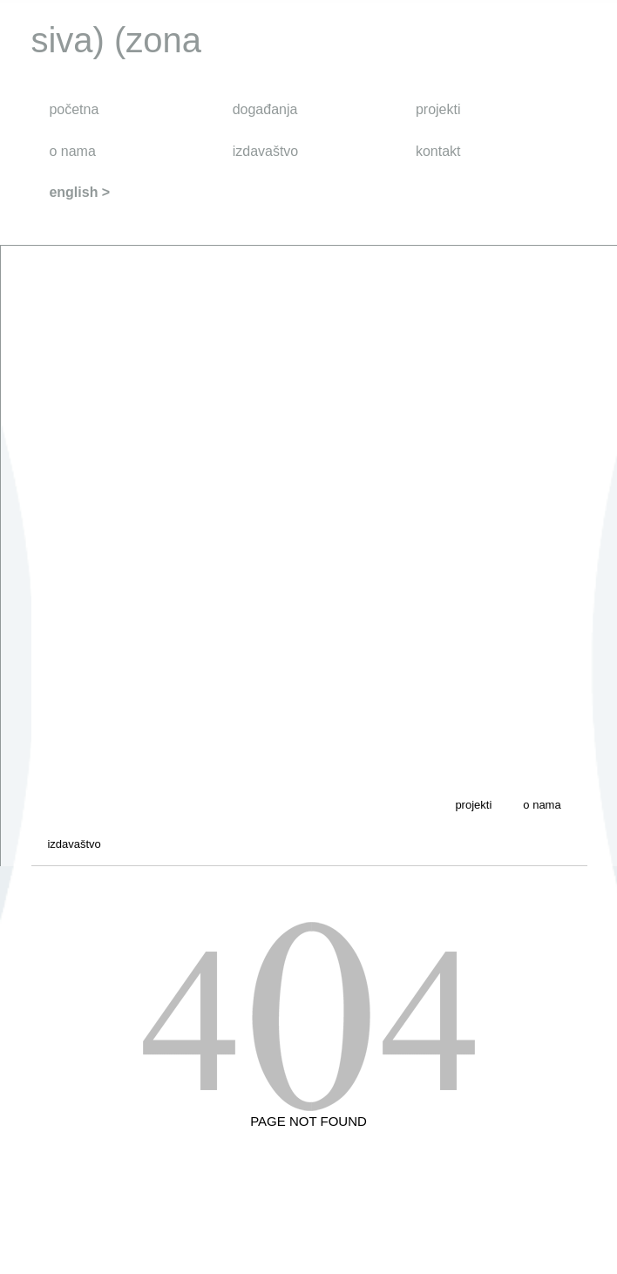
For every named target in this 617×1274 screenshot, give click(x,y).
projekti (438, 109)
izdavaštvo (266, 151)
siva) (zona (116, 40)
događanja (265, 109)
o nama (72, 151)
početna (73, 109)
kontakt (438, 151)
